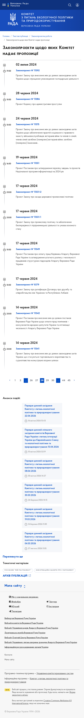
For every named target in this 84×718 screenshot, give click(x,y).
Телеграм (15, 611)
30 (52, 380)
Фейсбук (15, 602)
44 (63, 380)
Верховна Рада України (36, 26)
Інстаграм (53, 606)
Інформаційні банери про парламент (55, 570)
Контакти (8, 655)
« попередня (10, 380)
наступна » (74, 380)
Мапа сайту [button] (13, 585)
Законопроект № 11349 (28, 249)
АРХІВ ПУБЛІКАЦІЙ (17, 575)
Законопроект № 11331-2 (28, 192)
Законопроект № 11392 (28, 71)
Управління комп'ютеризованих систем (55, 673)
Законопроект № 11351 (27, 163)
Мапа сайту (9, 660)
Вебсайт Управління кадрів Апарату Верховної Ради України (31, 628)
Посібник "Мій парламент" (17, 570)
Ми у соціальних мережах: (24, 597)
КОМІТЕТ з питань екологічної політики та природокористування (47, 17)
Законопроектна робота (41, 36)
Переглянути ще (13, 556)
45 (68, 380)
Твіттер (52, 602)
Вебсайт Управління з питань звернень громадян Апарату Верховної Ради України (41, 642)
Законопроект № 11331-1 (28, 217)
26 (31, 380)
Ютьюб (14, 606)
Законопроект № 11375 (27, 124)
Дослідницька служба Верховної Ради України (25, 633)
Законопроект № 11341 (27, 349)
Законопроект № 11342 (28, 313)
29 (47, 380)
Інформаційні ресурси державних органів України (26, 647)
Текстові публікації (20, 36)
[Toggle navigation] (4, 5)
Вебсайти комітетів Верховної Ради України (24, 623)
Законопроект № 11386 (28, 99)
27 (36, 380)
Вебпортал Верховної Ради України (20, 618)
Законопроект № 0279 (27, 285)
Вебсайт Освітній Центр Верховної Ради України (26, 638)
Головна (6, 36)
